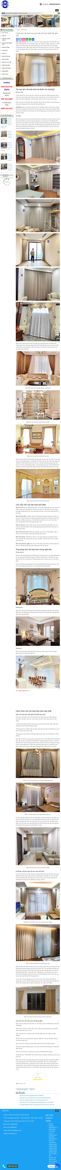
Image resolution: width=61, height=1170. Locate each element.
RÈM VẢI (4, 35)
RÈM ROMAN (5, 71)
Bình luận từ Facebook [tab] (22, 1089)
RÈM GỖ (4, 53)
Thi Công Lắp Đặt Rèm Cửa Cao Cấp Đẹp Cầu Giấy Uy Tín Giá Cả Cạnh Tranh (37, 1104)
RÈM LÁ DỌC (5, 74)
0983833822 (54, 4)
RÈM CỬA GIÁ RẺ (6, 56)
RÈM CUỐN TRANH (6, 68)
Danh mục (5, 10)
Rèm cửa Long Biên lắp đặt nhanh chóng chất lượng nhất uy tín (34, 1100)
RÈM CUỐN (4, 50)
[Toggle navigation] (57, 10)
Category (51, 1125)
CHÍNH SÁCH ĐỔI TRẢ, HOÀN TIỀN (53, 1140)
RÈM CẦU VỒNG (6, 47)
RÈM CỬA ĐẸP (5, 59)
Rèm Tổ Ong (5, 32)
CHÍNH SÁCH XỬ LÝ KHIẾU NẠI (53, 1153)
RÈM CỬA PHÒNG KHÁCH (6, 39)
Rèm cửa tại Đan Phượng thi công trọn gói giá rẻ (16, 13)
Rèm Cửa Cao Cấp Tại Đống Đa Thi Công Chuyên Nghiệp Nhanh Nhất (35, 1097)
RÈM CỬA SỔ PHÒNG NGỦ (7, 44)
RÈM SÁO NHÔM (6, 65)
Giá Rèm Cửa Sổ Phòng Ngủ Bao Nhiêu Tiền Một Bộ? (31, 1095)
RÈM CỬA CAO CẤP (6, 62)
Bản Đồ (51, 1124)
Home (18, 29)
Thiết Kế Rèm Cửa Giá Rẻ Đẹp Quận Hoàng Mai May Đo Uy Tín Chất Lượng (36, 1102)
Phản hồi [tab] (32, 1089)
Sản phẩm (52, 1168)
